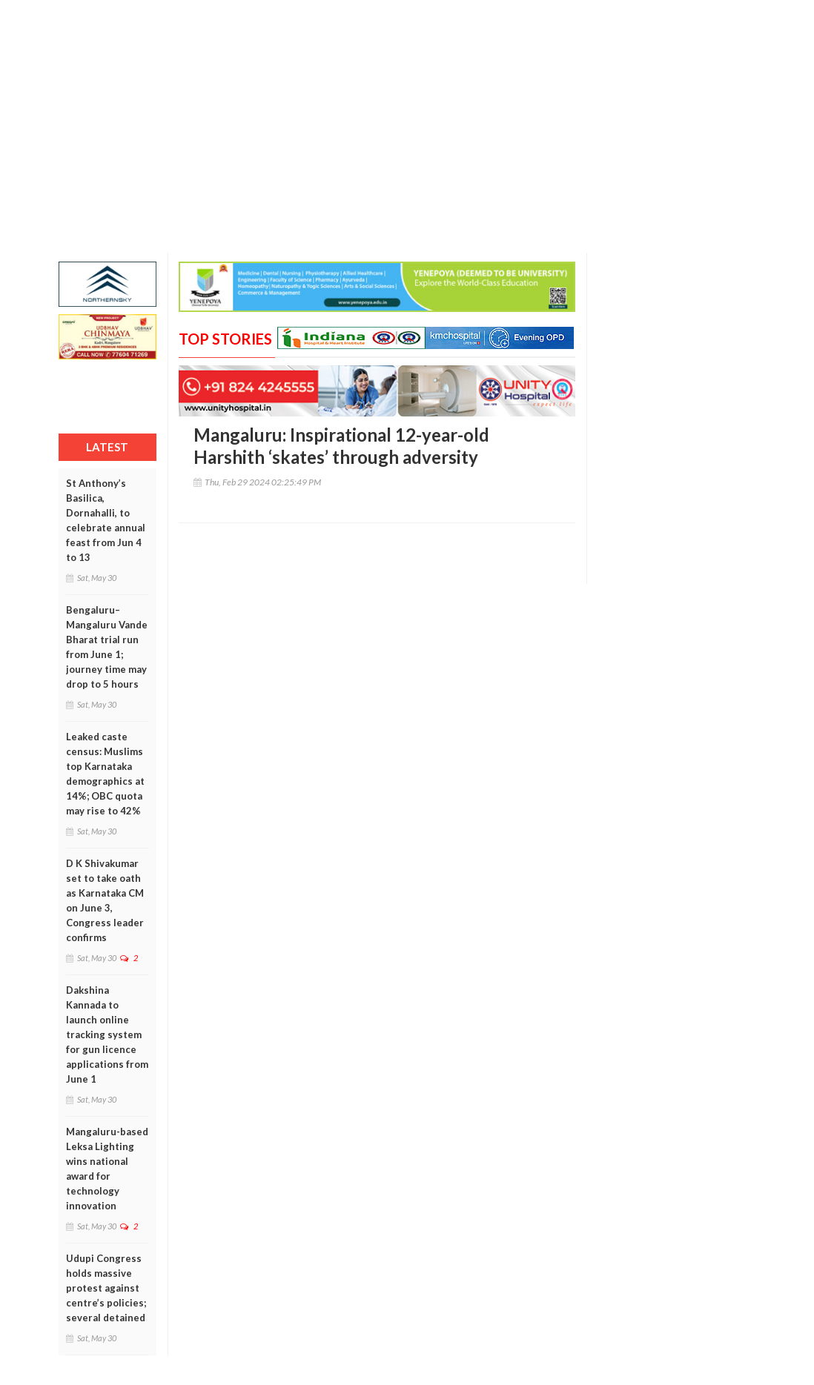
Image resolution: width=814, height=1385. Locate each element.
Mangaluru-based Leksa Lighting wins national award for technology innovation (107, 1169)
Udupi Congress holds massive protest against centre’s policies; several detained (106, 1287)
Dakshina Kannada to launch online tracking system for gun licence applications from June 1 (107, 1034)
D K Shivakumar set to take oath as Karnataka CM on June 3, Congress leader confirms (105, 900)
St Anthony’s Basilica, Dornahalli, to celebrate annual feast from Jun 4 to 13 (105, 520)
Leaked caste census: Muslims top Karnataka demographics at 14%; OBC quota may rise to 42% (105, 774)
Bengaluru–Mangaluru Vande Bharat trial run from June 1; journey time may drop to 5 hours (107, 647)
